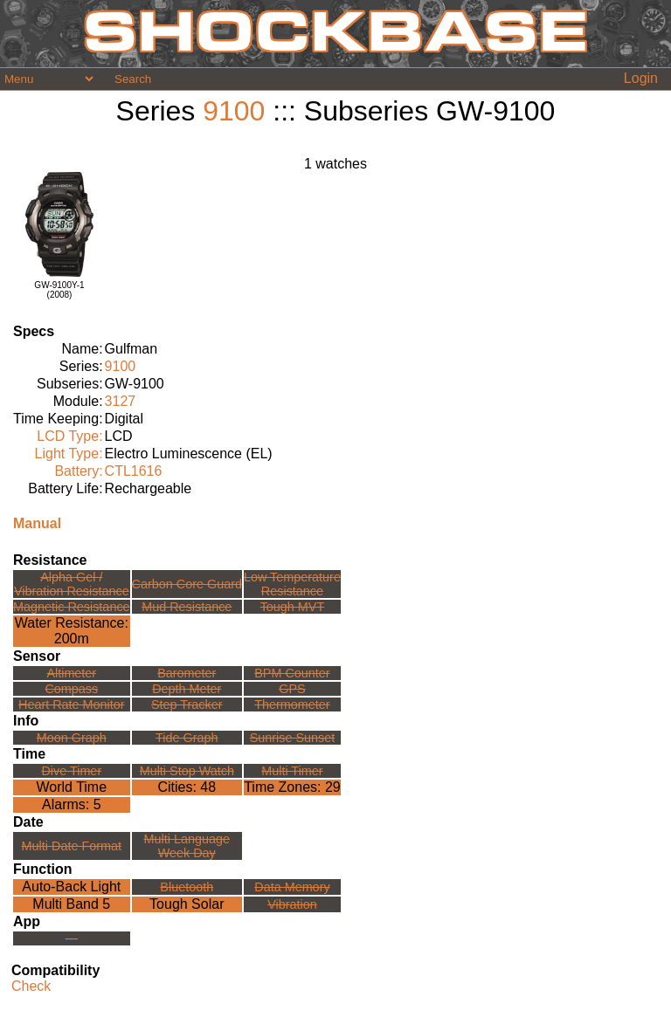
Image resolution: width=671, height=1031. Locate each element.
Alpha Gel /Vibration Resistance (71, 584)
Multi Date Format (71, 846)
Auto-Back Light (71, 886)
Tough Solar (186, 904)
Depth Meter (186, 689)
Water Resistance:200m (71, 630)
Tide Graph (187, 738)
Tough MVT (292, 607)
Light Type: (69, 453)
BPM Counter (291, 673)
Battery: (78, 471)
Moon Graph (72, 738)
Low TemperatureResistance (292, 584)
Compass (71, 689)
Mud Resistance (187, 607)
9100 (234, 111)
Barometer (186, 673)
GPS (292, 689)
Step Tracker (187, 704)
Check (31, 986)
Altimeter (71, 673)
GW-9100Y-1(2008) (59, 289)
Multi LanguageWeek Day (187, 846)
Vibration (292, 904)
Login (641, 78)
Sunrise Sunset (293, 738)
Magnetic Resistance (71, 607)
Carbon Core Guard (187, 584)
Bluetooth (186, 887)
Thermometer (291, 704)
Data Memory (291, 887)
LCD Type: (69, 436)
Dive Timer (71, 771)
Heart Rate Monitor (71, 704)
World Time (71, 787)
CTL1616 (134, 471)
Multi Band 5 (71, 904)
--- (72, 938)
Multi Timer (291, 771)
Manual (37, 523)
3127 (120, 401)
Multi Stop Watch (187, 771)
